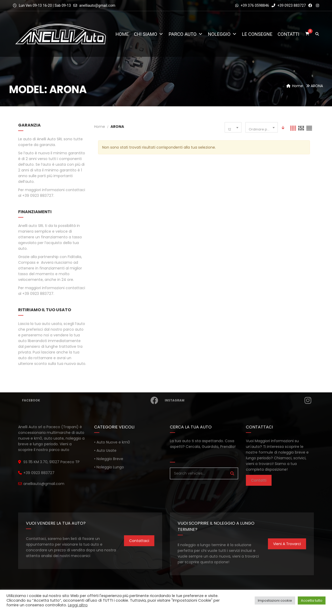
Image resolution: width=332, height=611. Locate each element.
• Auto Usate (105, 450)
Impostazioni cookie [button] (275, 600)
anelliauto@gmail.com (97, 5)
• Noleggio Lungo (109, 467)
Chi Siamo (148, 34)
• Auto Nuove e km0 (112, 442)
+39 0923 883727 (289, 5)
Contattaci (139, 540)
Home (122, 34)
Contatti (288, 34)
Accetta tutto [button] (311, 600)
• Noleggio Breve (108, 458)
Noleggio (222, 34)
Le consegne (257, 34)
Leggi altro (78, 605)
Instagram (238, 400)
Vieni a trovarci (287, 543)
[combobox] (233, 127)
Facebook (90, 400)
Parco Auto (186, 34)
